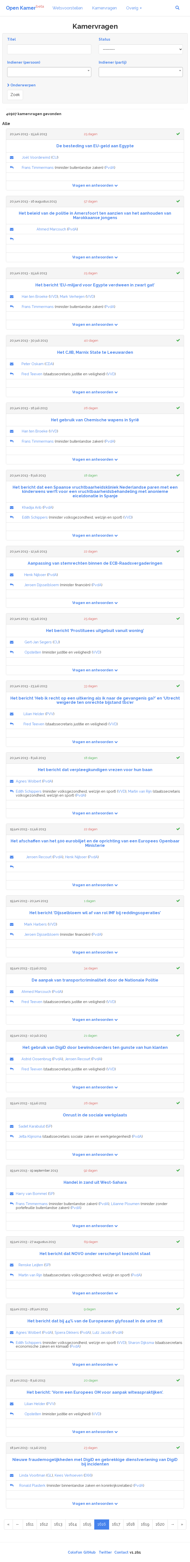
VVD (53, 296)
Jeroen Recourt (38, 857)
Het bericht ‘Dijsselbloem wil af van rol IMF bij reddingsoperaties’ (95, 912)
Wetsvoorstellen (67, 8)
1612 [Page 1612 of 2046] (44, 1524)
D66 (88, 1475)
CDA (49, 364)
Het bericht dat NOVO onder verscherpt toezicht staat (95, 1253)
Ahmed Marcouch (51, 229)
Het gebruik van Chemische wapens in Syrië (95, 420)
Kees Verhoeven (69, 1475)
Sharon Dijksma (141, 1342)
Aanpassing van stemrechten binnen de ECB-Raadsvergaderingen (95, 563)
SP (49, 1126)
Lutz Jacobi (102, 1332)
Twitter (105, 1552)
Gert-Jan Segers (38, 642)
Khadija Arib (32, 507)
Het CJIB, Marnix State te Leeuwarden (95, 352)
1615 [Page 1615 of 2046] (87, 1524)
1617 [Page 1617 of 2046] (116, 1524)
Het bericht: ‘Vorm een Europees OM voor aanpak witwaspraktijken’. (95, 1392)
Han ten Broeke (35, 296)
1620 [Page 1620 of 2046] (160, 1524)
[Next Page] (172, 1524)
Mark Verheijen (72, 296)
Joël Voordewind (36, 157)
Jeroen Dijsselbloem (41, 585)
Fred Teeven (32, 374)
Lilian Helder (34, 714)
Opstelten (32, 652)
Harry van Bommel (31, 1193)
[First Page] (8, 1524)
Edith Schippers (35, 517)
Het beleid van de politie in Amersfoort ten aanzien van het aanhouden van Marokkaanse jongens (95, 215)
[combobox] (49, 72)
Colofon (75, 1552)
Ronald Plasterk (32, 1485)
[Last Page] (182, 1524)
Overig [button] (134, 8)
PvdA (109, 167)
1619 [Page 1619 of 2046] (145, 1524)
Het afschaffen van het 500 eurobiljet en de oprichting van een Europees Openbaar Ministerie (95, 843)
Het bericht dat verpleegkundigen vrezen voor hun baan (95, 769)
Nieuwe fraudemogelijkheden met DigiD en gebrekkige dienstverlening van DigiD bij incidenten (95, 1461)
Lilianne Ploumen (125, 1204)
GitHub (89, 1552)
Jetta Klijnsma (30, 1136)
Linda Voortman (32, 1475)
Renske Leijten (31, 1265)
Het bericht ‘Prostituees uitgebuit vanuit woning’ (95, 630)
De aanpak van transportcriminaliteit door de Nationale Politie (95, 980)
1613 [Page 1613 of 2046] (58, 1524)
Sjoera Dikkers (67, 1332)
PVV (49, 714)
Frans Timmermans (38, 167)
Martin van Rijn (140, 791)
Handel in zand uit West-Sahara (95, 1182)
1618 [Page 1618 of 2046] (130, 1524)
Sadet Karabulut (32, 1126)
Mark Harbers (35, 924)
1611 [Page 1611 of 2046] (30, 1524)
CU (54, 157)
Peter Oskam (33, 364)
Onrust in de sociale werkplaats (95, 1115)
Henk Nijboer (35, 575)
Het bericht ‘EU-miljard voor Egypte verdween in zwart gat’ (95, 285)
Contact (121, 1552)
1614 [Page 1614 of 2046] (73, 1524)
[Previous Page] (18, 1524)
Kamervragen (104, 8)
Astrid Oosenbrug (36, 1059)
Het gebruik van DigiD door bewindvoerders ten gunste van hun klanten (95, 1047)
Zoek (15, 94)
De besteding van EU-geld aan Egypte (95, 146)
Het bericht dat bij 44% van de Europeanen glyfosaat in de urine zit (95, 1321)
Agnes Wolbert (28, 781)
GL (49, 1475)
